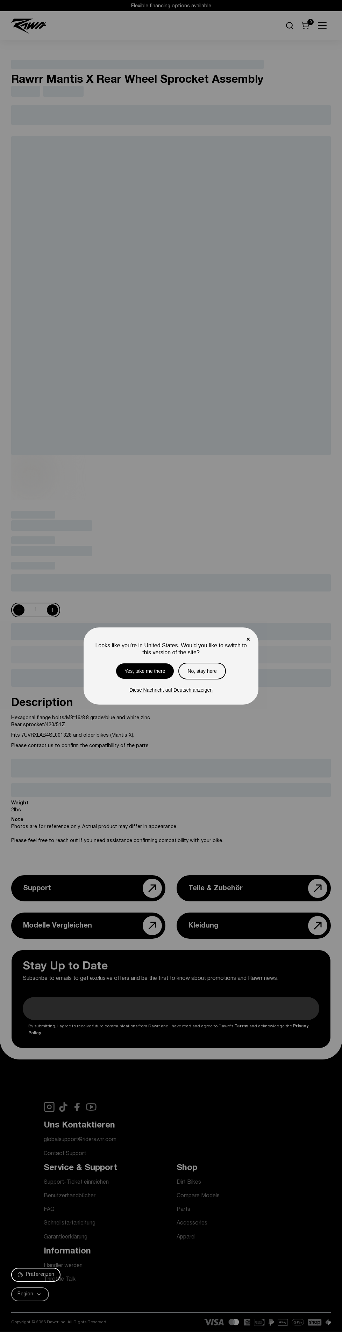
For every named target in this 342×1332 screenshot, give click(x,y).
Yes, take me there (144, 671)
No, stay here (201, 671)
